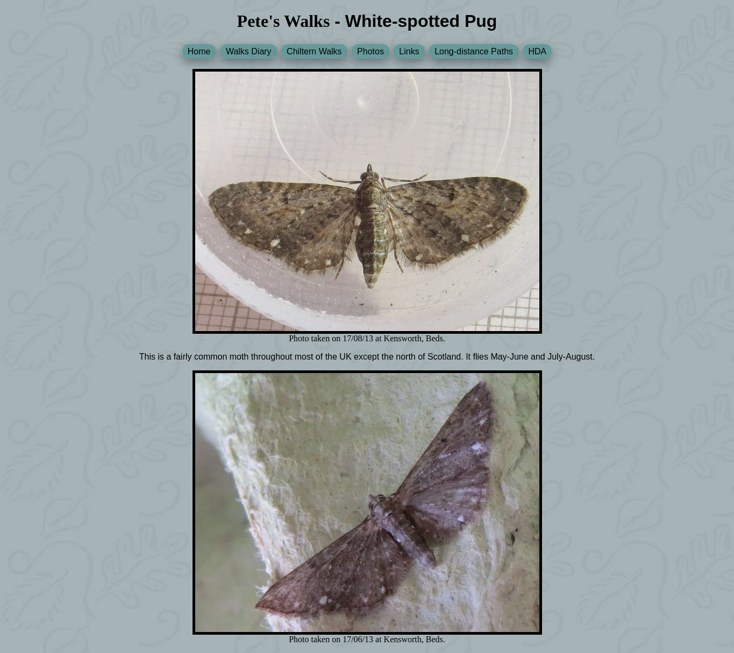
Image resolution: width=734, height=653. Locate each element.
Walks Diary (249, 51)
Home (199, 51)
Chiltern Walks (314, 51)
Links (409, 51)
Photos (370, 51)
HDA (537, 51)
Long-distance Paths (473, 51)
